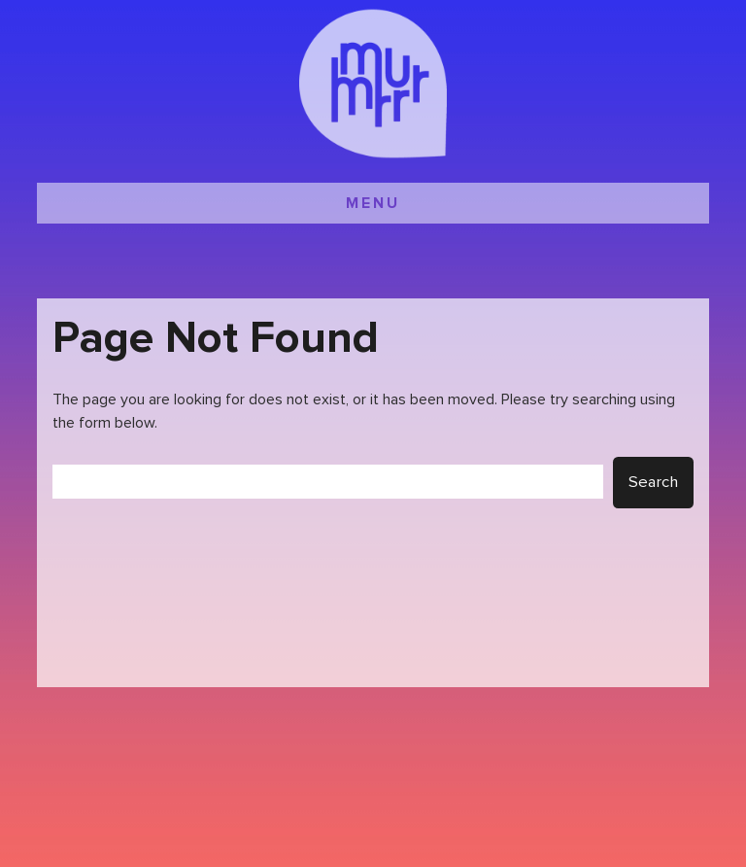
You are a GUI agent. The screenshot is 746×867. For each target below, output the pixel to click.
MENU (373, 203)
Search (653, 482)
